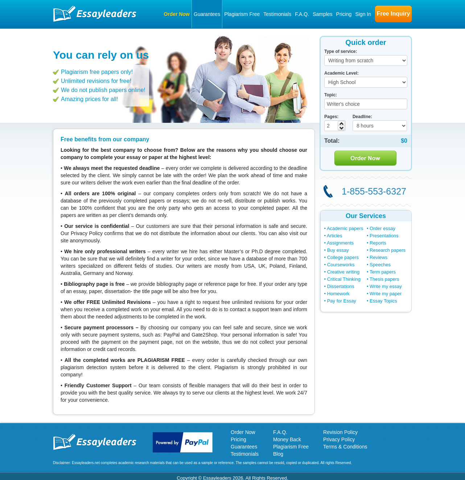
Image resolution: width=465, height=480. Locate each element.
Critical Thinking (344, 279)
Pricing (344, 14)
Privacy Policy (339, 439)
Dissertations (340, 286)
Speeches (380, 264)
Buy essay (338, 250)
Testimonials (277, 14)
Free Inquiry (393, 14)
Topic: (330, 94)
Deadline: (362, 116)
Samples (322, 14)
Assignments (340, 243)
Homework (338, 293)
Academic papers (345, 228)
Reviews (378, 257)
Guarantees (207, 14)
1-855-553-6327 (374, 191)
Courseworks (341, 264)
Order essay (382, 228)
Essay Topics (383, 301)
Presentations (384, 235)
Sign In (363, 14)
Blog (278, 454)
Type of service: (340, 51)
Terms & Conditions (345, 447)
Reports (378, 243)
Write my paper (386, 293)
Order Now (177, 14)
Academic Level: (341, 73)
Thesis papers (384, 279)
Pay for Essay (341, 301)
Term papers (383, 272)
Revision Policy (340, 432)
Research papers (388, 250)
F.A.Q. (302, 14)
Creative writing (343, 272)
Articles (334, 235)
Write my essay (386, 286)
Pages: (331, 116)
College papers (343, 257)
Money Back (287, 439)
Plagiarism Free (242, 14)
